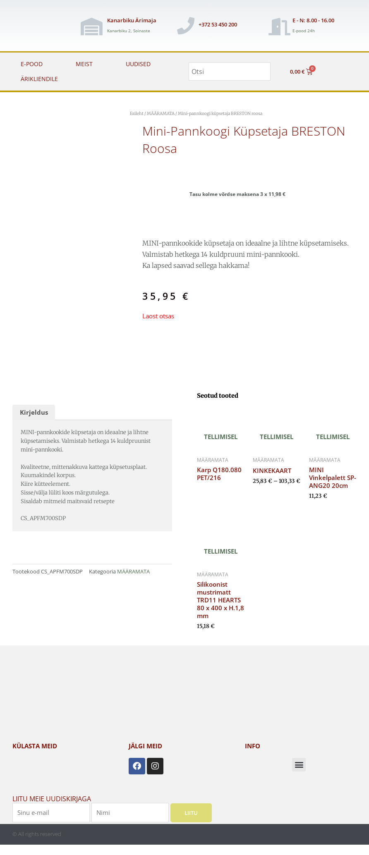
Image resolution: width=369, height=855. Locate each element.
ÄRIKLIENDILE (39, 79)
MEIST (84, 64)
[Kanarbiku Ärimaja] (91, 26)
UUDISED (138, 64)
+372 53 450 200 (218, 24)
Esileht (137, 113)
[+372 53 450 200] (185, 25)
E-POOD (32, 64)
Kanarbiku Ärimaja (131, 20)
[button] (299, 764)
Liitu (191, 812)
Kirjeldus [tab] (34, 412)
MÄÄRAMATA (161, 113)
